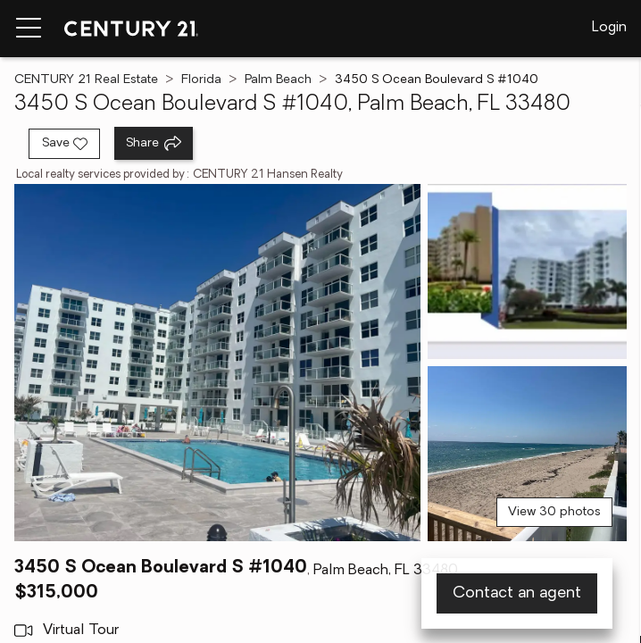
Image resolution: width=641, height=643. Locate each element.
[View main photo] (217, 362)
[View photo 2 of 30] (527, 271)
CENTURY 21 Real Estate (86, 80)
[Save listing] (64, 144)
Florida (201, 80)
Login (609, 28)
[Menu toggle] (28, 28)
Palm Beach (278, 80)
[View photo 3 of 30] (527, 453)
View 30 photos (554, 512)
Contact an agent (517, 593)
